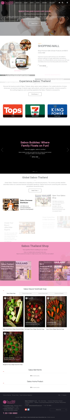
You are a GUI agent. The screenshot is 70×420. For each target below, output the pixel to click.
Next (68, 150)
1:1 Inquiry (63, 395)
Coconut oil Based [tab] (59, 293)
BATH (31, 2)
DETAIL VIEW (36, 157)
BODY (38, 2)
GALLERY (52, 2)
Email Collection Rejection (26, 395)
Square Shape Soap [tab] (43, 293)
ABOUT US (18, 2)
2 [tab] (36, 172)
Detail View (35, 25)
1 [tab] (33, 172)
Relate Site (61, 409)
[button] (68, 18)
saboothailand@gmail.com (35, 405)
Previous (2, 150)
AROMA (44, 2)
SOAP (25, 2)
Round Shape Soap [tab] (27, 293)
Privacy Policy (15, 395)
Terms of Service (7, 395)
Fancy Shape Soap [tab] (11, 293)
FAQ (59, 395)
